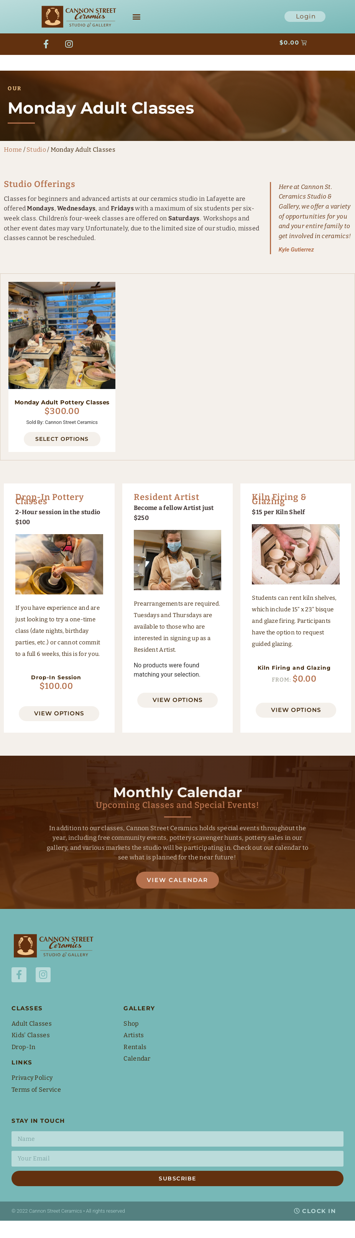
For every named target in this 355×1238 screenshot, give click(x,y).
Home (13, 166)
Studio (36, 166)
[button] (136, 16)
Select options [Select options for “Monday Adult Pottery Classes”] (62, 455)
